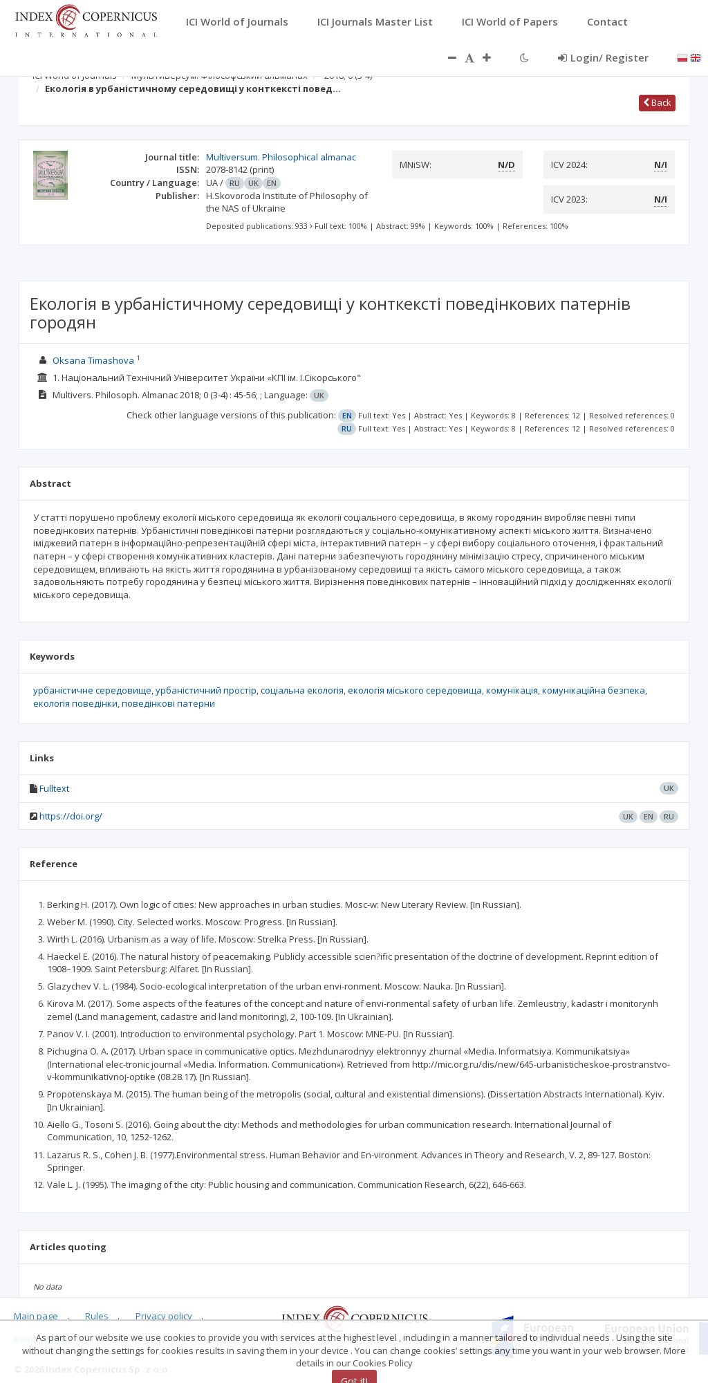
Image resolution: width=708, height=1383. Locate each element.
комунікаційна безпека (593, 690)
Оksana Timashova (93, 360)
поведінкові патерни (168, 703)
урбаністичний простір (206, 690)
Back (657, 102)
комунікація (512, 690)
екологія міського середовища (415, 690)
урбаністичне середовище (92, 690)
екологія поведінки (75, 703)
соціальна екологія (302, 690)
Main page (36, 1316)
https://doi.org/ (70, 816)
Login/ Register (603, 57)
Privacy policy (164, 1316)
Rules (97, 1316)
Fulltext (54, 788)
